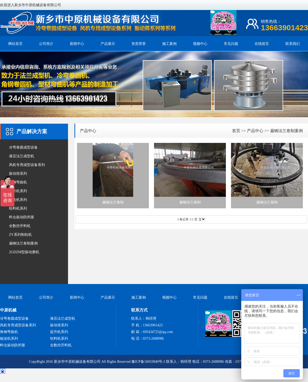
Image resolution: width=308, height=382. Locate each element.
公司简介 (46, 44)
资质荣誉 (138, 44)
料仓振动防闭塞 (21, 217)
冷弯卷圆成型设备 (23, 147)
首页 (236, 131)
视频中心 (200, 44)
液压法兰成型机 (21, 156)
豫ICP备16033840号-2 (148, 362)
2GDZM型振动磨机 (24, 252)
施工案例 (169, 44)
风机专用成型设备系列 (27, 165)
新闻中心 (77, 44)
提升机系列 (18, 191)
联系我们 (292, 44)
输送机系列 (18, 200)
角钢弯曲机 (18, 182)
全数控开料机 (20, 226)
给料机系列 (18, 208)
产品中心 (88, 131)
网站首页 (15, 44)
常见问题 (231, 44)
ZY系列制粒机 (20, 235)
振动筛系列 (18, 173)
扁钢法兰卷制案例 (23, 243)
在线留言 (262, 44)
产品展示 (108, 44)
